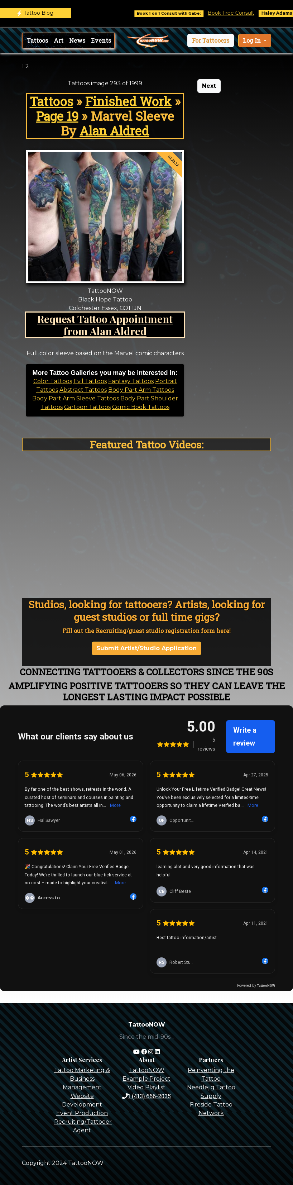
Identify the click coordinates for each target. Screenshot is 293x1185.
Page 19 (57, 116)
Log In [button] (252, 40)
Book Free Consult (240, 13)
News (77, 40)
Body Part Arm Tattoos (141, 389)
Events (101, 40)
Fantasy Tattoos (131, 381)
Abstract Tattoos (83, 389)
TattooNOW (146, 1070)
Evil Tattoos (90, 381)
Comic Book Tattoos (140, 407)
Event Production (82, 1113)
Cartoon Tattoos (87, 407)
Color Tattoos (52, 381)
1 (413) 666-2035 (146, 1096)
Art (58, 40)
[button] (210, 40)
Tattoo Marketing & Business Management (82, 1079)
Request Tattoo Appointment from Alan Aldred (105, 325)
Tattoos (37, 40)
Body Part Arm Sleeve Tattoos (75, 398)
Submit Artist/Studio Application (146, 648)
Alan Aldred (114, 131)
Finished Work (128, 101)
